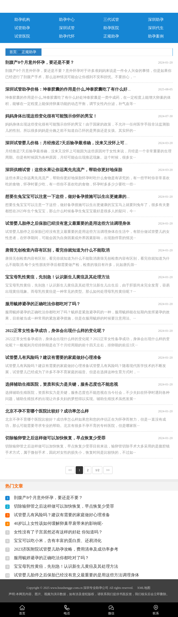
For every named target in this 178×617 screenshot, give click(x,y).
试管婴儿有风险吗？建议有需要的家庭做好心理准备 (53, 357)
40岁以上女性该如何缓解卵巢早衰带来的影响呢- (58, 523)
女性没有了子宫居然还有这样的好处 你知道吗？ (58, 532)
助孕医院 (111, 28)
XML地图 (143, 588)
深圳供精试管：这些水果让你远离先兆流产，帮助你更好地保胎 (63, 169)
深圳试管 (67, 28)
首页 (13, 52)
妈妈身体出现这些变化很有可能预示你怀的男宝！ (51, 116)
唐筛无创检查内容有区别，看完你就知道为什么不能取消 (57, 250)
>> (108, 470)
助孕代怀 (67, 36)
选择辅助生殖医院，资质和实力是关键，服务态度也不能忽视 (61, 384)
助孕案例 (156, 36)
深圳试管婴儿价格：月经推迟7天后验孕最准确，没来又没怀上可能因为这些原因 (79, 143)
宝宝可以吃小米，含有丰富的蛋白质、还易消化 (58, 540)
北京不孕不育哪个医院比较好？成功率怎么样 (47, 411)
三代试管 (111, 19)
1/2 (97, 470)
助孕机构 (22, 19)
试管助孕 (22, 28)
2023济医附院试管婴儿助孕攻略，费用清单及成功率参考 (66, 549)
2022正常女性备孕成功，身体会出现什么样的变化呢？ (55, 330)
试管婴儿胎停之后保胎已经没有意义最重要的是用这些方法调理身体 (67, 223)
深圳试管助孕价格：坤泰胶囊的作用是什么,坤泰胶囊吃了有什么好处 (68, 89)
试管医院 (22, 36)
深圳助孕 (156, 19)
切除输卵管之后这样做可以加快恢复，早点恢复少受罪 (55, 438)
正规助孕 (111, 36)
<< (70, 470)
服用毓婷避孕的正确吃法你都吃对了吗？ (42, 304)
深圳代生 (156, 28)
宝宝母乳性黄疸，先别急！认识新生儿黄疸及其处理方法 (57, 277)
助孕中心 (67, 19)
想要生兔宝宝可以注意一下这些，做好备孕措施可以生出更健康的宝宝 (70, 196)
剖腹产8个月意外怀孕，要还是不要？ (39, 62)
